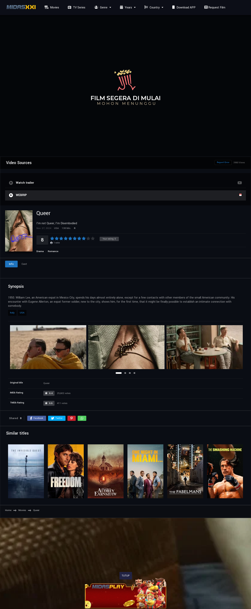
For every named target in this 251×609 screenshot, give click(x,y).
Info (11, 264)
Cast (24, 264)
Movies (51, 7)
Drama (40, 251)
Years (125, 7)
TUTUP (126, 575)
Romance (53, 251)
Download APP (183, 7)
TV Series (76, 7)
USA (22, 312)
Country (152, 7)
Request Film (214, 7)
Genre (100, 7)
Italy (12, 312)
